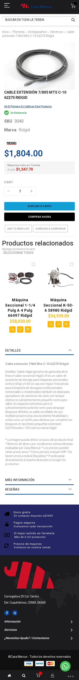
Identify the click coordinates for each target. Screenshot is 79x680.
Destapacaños (37, 32)
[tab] (39, 350)
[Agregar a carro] (39, 206)
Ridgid (24, 130)
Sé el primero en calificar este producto (28, 106)
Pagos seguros (24, 523)
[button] (20, 329)
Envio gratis (22, 512)
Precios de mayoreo (28, 544)
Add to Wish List (18, 229)
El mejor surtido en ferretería (34, 533)
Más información (20, 480)
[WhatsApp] (65, 666)
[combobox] (39, 20)
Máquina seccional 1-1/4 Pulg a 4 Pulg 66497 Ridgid (20, 307)
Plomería (18, 32)
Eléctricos (56, 32)
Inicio (5, 32)
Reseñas (12, 489)
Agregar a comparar (50, 229)
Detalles (13, 350)
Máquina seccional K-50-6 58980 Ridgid (58, 305)
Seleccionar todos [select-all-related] (18, 253)
